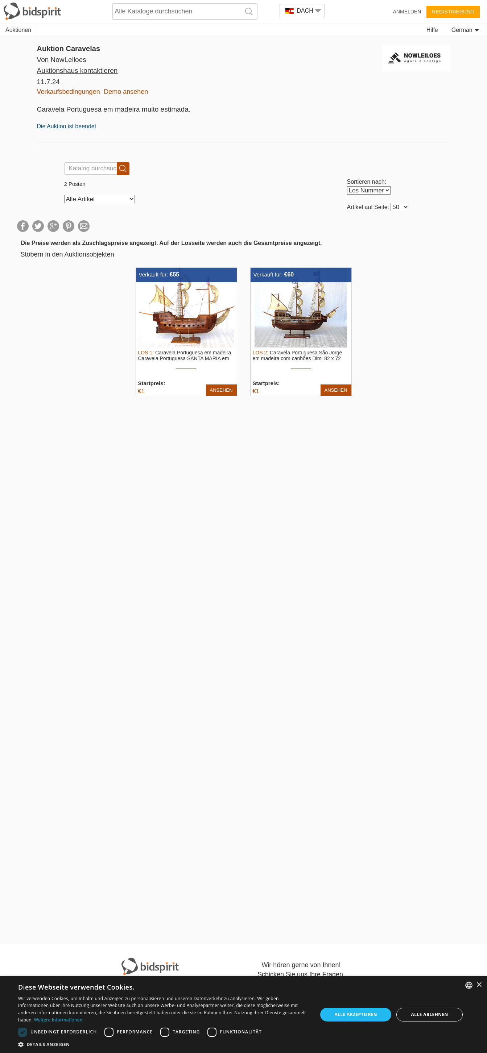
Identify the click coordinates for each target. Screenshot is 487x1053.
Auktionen (18, 30)
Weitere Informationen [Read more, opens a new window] (58, 1020)
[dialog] (243, 1014)
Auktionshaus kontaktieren (77, 70)
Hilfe (432, 30)
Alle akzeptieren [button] (355, 1014)
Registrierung (453, 11)
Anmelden (407, 11)
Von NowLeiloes (61, 59)
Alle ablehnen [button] (429, 1014)
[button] (163, 1044)
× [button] (479, 985)
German (465, 30)
